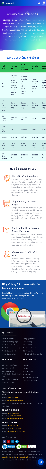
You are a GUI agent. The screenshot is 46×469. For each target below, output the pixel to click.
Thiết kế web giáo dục (9, 360)
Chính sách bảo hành (30, 390)
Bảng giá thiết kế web (9, 374)
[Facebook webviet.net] (4, 450)
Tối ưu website (28, 360)
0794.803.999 (13, 407)
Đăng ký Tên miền (29, 348)
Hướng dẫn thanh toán (31, 387)
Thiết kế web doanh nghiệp (11, 357)
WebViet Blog (28, 380)
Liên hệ (25, 377)
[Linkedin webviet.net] (12, 450)
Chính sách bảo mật (22, 466)
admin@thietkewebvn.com (16, 440)
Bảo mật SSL (27, 354)
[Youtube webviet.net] (8, 450)
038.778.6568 (15, 425)
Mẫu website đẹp (8, 380)
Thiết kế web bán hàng (10, 354)
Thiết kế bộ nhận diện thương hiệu (12, 384)
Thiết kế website (8, 348)
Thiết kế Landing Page (10, 351)
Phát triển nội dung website (32, 363)
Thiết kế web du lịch (9, 363)
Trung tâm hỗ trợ (8, 392)
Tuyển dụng (27, 384)
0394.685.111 (13, 435)
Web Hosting (27, 351)
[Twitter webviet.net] (17, 450)
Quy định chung (7, 466)
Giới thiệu (26, 374)
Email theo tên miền (30, 357)
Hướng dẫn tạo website (10, 388)
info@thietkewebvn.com (15, 410)
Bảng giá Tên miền (8, 377)
